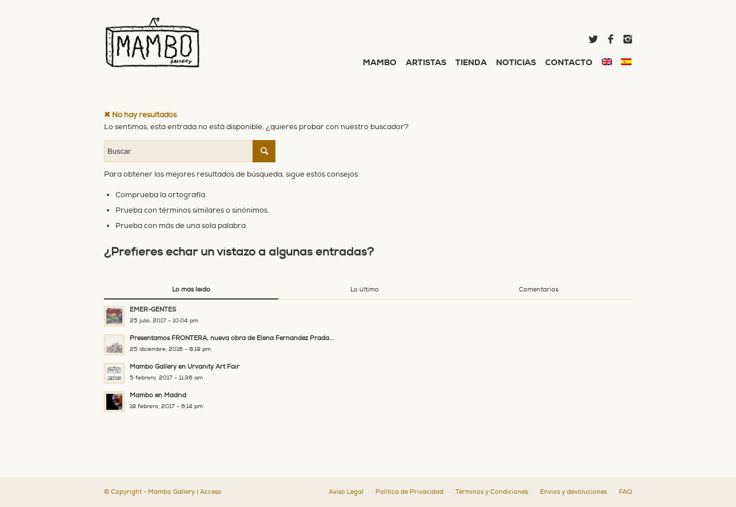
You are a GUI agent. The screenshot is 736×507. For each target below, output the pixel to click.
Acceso (211, 492)
